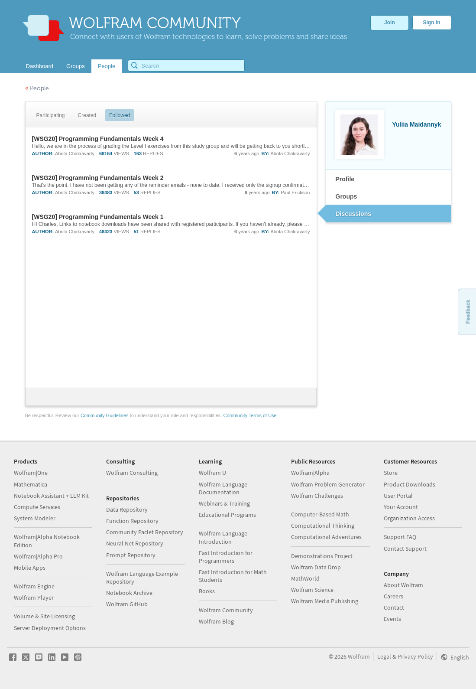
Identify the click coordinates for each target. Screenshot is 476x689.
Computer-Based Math (320, 514)
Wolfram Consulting (132, 473)
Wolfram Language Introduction (223, 537)
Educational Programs (227, 515)
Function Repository (132, 521)
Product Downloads (409, 484)
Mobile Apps (29, 567)
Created (87, 115)
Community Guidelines (105, 415)
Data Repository (127, 509)
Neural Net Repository (134, 543)
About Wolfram (403, 585)
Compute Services (37, 507)
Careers (393, 596)
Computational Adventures (326, 537)
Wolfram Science (312, 590)
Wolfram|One (31, 473)
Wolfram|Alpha (310, 473)
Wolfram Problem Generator (328, 484)
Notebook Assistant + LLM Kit (51, 496)
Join (389, 23)
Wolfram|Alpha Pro (38, 556)
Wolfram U (212, 473)
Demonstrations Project (322, 556)
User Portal (398, 496)
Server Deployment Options (50, 628)
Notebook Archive (129, 593)
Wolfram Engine (34, 586)
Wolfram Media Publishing (324, 601)
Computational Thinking (322, 525)
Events (392, 619)
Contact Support (405, 548)
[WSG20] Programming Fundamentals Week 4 (98, 138)
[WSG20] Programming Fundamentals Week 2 (98, 177)
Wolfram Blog (216, 621)
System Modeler (34, 518)
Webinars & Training (224, 503)
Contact (394, 607)
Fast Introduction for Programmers (226, 557)
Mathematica (30, 484)
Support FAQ (400, 537)
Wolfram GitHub (127, 604)
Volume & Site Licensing (44, 616)
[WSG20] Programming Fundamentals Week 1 (98, 216)
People (37, 88)
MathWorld (305, 578)
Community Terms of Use (249, 415)
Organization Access (409, 518)
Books (207, 591)
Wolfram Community (226, 610)
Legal (384, 656)
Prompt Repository (130, 555)
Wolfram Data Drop (316, 567)
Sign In (431, 23)
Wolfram (359, 656)
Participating (50, 115)
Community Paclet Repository (144, 532)
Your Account (401, 507)
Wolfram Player (34, 597)
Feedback (468, 311)
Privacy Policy (415, 656)
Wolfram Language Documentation (223, 488)
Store (391, 473)
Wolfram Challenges (317, 496)
